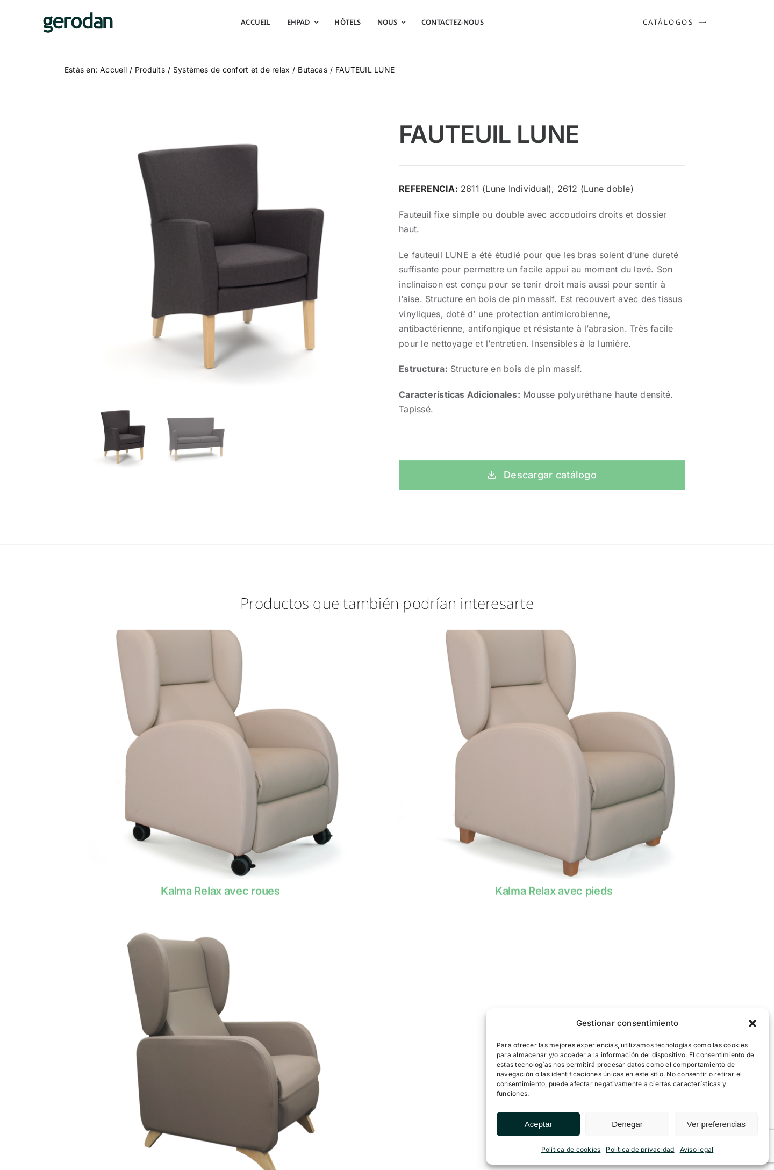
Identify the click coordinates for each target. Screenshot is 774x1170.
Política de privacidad (640, 1149)
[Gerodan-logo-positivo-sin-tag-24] (78, 16)
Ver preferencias (716, 1124)
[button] (752, 1023)
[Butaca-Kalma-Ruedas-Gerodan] (220, 640)
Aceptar (539, 1124)
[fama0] (220, 935)
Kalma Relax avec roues (220, 897)
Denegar (627, 1124)
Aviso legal (697, 1149)
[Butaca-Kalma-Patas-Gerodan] (554, 640)
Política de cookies (571, 1149)
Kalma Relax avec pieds (553, 897)
